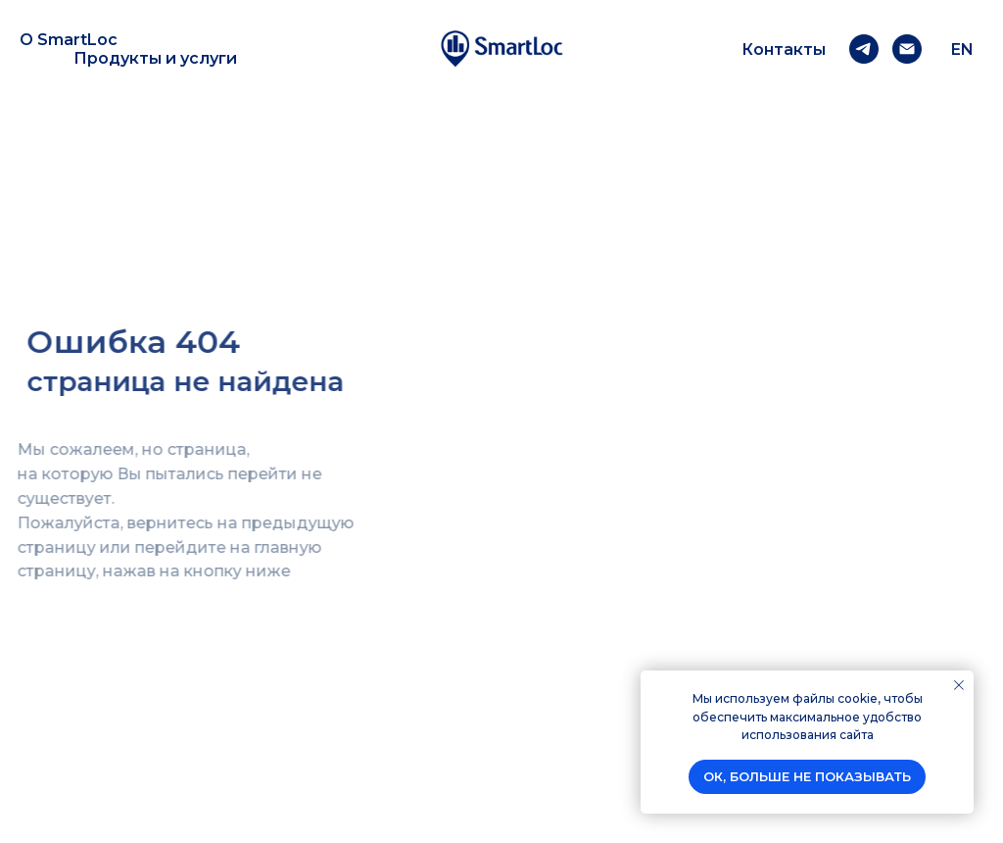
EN (962, 49)
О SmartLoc (69, 39)
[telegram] (864, 49)
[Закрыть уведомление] (959, 685)
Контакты (783, 49)
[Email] (907, 49)
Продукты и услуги (155, 58)
